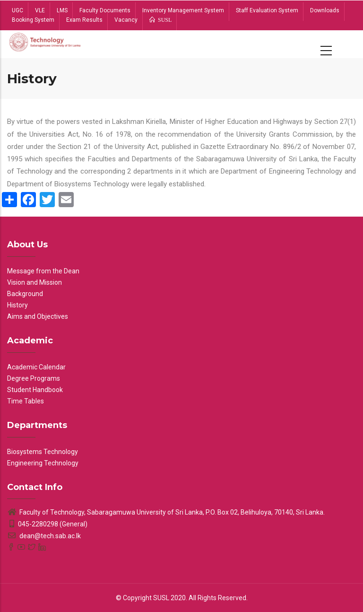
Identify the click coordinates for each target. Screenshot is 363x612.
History (17, 305)
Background (25, 293)
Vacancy (126, 20)
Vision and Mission (34, 282)
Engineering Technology (42, 463)
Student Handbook (35, 389)
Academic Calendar (36, 367)
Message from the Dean (43, 271)
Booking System (33, 20)
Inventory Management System (183, 10)
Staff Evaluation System (267, 10)
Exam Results (84, 20)
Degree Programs (33, 378)
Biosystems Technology (42, 451)
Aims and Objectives (37, 316)
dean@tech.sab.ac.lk (44, 536)
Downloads (324, 10)
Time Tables (25, 401)
